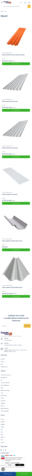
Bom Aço (2, 442)
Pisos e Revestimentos (5, 385)
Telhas (2, 387)
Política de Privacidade (15, 462)
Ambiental (2, 421)
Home (2, 11)
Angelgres (3, 424)
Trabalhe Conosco (4, 366)
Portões (2, 398)
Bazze (2, 434)
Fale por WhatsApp (16, 63)
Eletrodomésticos (4, 377)
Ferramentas (3, 400)
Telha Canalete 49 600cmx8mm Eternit (12, 241)
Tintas (2, 393)
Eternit (6, 11)
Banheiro (2, 406)
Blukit (2, 439)
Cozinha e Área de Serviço (6, 375)
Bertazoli (2, 437)
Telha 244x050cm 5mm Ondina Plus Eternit (13, 55)
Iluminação (3, 403)
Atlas (2, 432)
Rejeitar (10, 465)
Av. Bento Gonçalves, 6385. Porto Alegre (13, 345)
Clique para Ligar (7, 340)
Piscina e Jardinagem (5, 411)
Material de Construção (5, 390)
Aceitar (19, 465)
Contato (2, 361)
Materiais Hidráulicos (5, 408)
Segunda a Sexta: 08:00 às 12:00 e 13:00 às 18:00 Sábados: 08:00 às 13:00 (15, 350)
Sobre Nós (3, 359)
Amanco (2, 419)
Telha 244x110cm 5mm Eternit (10, 101)
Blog (2, 364)
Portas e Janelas (4, 395)
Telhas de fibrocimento (7, 52)
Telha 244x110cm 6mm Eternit (10, 148)
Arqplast (2, 427)
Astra (2, 429)
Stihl (1, 380)
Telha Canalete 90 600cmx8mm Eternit (12, 287)
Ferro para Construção (5, 382)
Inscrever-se (27, 326)
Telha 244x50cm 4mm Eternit (9, 194)
